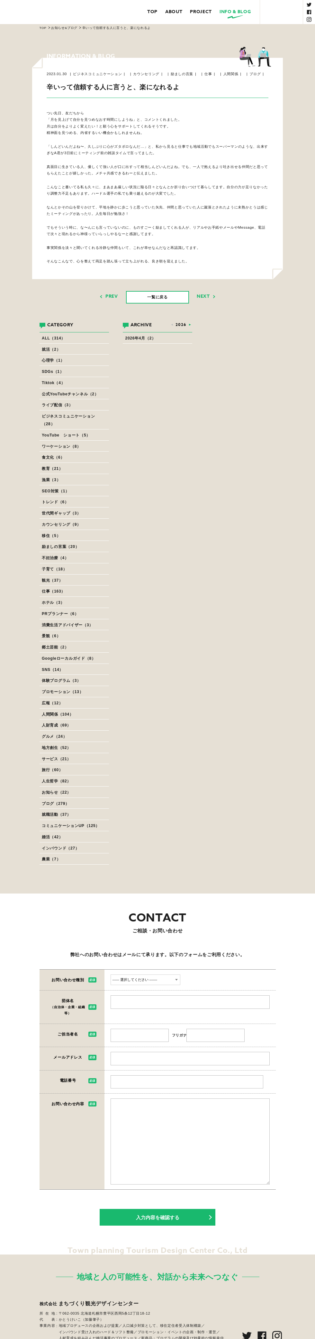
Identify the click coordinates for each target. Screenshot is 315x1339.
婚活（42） (52, 837)
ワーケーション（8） (61, 446)
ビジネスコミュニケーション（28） (68, 420)
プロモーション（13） (62, 692)
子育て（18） (54, 569)
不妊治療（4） (55, 558)
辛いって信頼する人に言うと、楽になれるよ (116, 28)
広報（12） (52, 703)
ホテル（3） (53, 602)
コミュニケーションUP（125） (71, 826)
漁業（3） (51, 480)
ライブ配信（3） (57, 405)
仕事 (208, 74)
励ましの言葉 (182, 74)
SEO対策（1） (55, 491)
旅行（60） (52, 770)
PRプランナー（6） (60, 614)
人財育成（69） (56, 725)
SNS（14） (52, 669)
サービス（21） (56, 759)
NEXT (203, 296)
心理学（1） (53, 360)
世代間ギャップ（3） (61, 513)
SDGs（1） (53, 371)
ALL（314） (53, 338)
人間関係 (231, 74)
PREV (111, 296)
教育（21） (52, 468)
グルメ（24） (54, 736)
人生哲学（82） (56, 781)
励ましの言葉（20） (60, 546)
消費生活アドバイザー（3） (67, 625)
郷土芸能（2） (55, 647)
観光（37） (52, 580)
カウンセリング (146, 74)
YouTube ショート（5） (66, 435)
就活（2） (51, 349)
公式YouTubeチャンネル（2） (70, 394)
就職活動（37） (56, 814)
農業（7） (51, 859)
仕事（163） (53, 591)
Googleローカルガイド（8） (69, 658)
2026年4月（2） (140, 338)
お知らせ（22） (56, 792)
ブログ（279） (55, 803)
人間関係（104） (58, 714)
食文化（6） (53, 457)
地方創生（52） (56, 747)
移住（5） (51, 535)
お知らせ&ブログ (64, 28)
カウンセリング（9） (61, 524)
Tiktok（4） (53, 383)
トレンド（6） (55, 502)
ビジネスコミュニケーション (97, 74)
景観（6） (51, 636)
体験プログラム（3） (61, 680)
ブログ (255, 74)
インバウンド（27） (60, 848)
